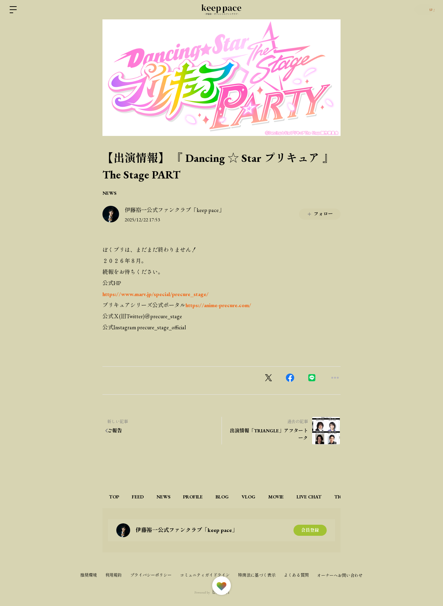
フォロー (320, 214)
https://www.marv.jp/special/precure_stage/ (155, 294)
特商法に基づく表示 (256, 575)
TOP (116, 497)
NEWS (109, 193)
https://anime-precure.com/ (218, 305)
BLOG (242, 497)
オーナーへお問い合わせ (340, 575)
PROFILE (208, 497)
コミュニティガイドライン (205, 575)
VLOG (273, 497)
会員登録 (310, 530)
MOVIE (305, 497)
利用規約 (113, 575)
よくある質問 (296, 575)
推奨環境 (88, 575)
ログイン (422, 9)
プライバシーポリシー (151, 575)
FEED (144, 497)
